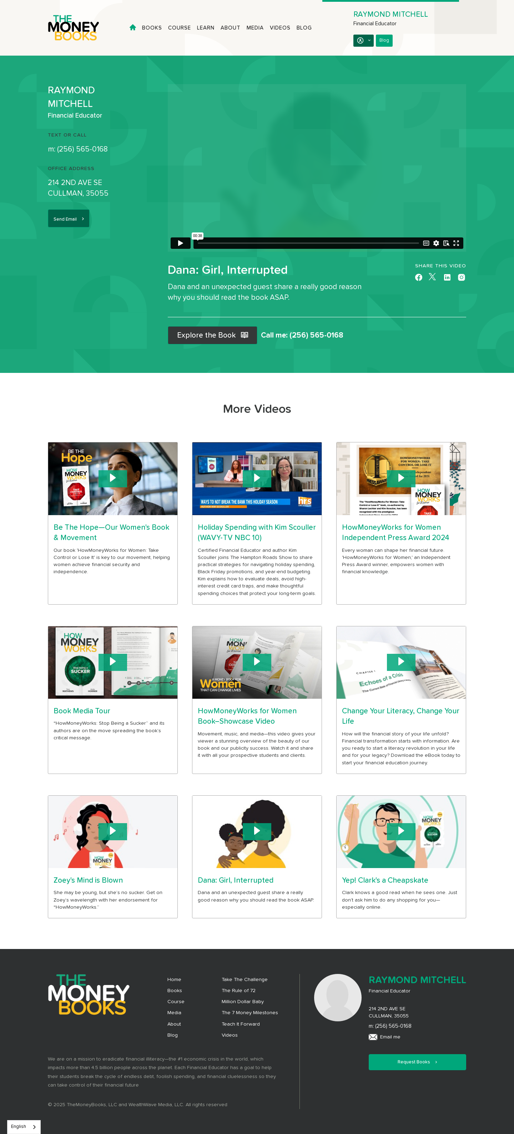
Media (255, 28)
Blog (304, 28)
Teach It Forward (241, 1024)
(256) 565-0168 (82, 149)
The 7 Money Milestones (250, 1012)
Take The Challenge (245, 979)
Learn (206, 28)
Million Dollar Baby (243, 1001)
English (18, 1126)
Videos (280, 28)
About (231, 28)
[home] (80, 28)
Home (174, 979)
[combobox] (24, 1127)
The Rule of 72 (239, 990)
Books (152, 28)
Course (179, 28)
